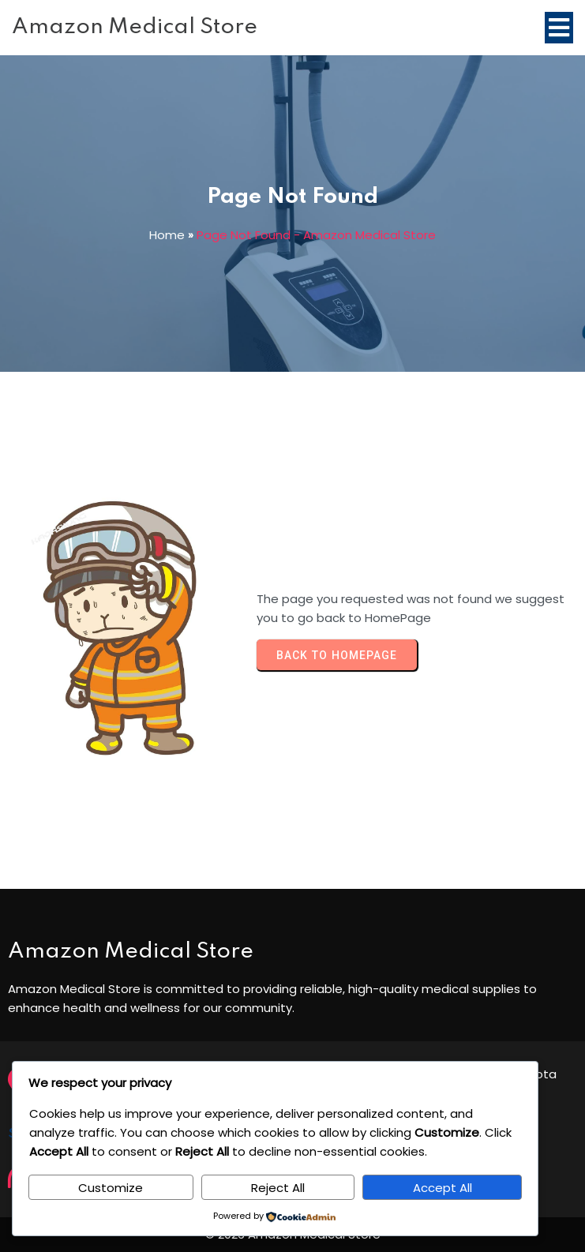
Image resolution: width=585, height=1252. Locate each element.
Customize (110, 1187)
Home (167, 235)
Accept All (442, 1187)
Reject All (278, 1187)
